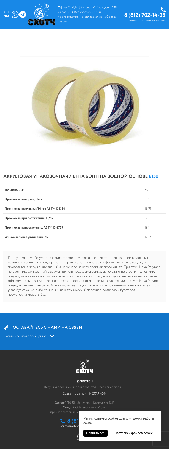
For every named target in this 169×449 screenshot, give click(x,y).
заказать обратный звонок (147, 20)
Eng (6, 16)
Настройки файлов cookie (133, 433)
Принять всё (95, 433)
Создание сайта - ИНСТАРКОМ (85, 393)
